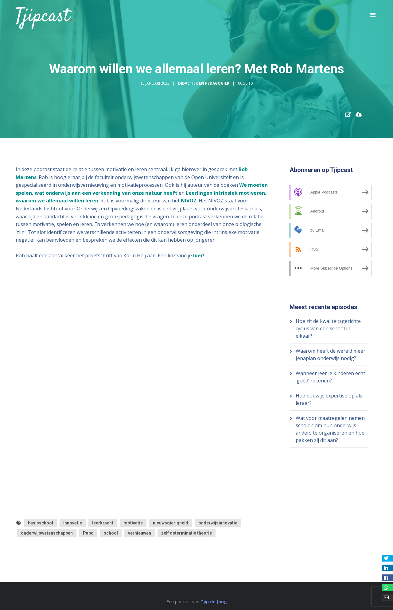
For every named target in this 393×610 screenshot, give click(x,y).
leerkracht (102, 522)
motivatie (133, 522)
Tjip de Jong (213, 601)
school (111, 533)
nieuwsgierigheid (170, 522)
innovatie (72, 522)
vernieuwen (139, 533)
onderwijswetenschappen (47, 533)
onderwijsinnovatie (217, 522)
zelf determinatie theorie (186, 533)
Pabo (88, 533)
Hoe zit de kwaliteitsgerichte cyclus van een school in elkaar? (328, 328)
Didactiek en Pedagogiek (203, 83)
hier (198, 255)
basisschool (40, 522)
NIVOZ (188, 200)
